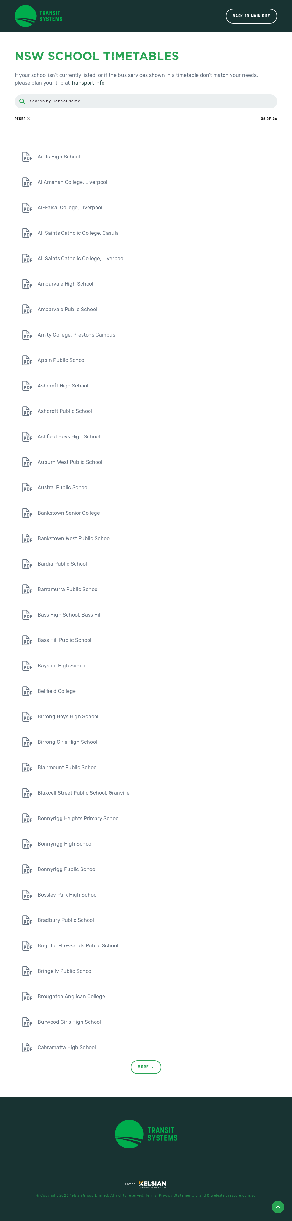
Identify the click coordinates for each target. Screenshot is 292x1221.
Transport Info (87, 83)
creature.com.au (241, 1195)
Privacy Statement (176, 1195)
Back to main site (251, 16)
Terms (151, 1195)
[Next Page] (146, 1067)
